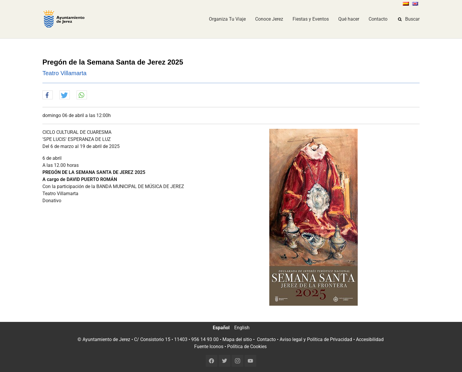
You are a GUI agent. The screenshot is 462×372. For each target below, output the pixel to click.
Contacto (266, 339)
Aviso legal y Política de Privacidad (316, 339)
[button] (47, 95)
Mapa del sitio (237, 339)
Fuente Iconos (208, 346)
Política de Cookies (247, 346)
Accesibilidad (370, 339)
